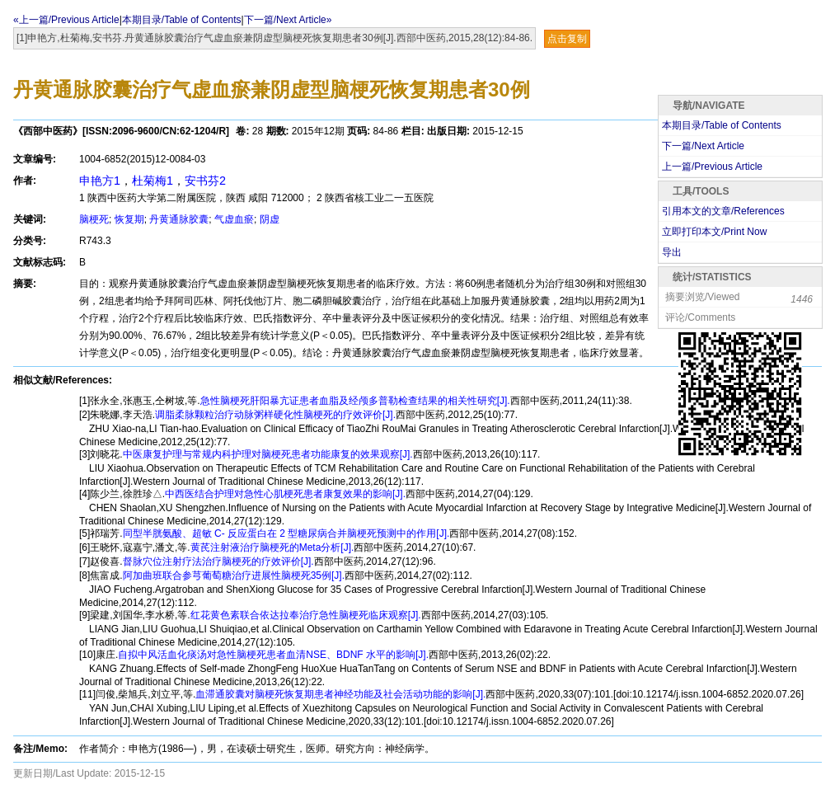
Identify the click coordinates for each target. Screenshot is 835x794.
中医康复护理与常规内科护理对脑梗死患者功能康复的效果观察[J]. (268, 454)
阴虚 (269, 219)
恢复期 (129, 219)
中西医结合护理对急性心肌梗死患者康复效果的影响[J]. (285, 494)
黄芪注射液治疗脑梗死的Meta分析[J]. (272, 547)
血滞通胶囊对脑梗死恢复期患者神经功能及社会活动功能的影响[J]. (340, 694)
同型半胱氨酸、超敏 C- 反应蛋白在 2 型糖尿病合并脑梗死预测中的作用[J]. (286, 533)
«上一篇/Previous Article (66, 20)
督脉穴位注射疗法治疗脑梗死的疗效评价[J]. (218, 561)
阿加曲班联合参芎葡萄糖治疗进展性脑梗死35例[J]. (234, 575)
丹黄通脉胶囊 (179, 219)
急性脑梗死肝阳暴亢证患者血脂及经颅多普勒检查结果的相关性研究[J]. (355, 400)
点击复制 (567, 39)
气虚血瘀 (234, 219)
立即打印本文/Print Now (714, 231)
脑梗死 (94, 219)
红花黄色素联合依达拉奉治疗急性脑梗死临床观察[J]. (305, 615)
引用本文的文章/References (723, 211)
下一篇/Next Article (703, 146)
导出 (672, 252)
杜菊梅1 (152, 180)
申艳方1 (99, 180)
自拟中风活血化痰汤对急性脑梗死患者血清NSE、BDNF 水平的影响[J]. (273, 654)
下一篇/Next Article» (288, 20)
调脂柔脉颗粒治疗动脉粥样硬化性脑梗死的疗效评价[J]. (275, 414)
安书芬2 (205, 180)
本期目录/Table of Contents (182, 20)
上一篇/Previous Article (712, 166)
